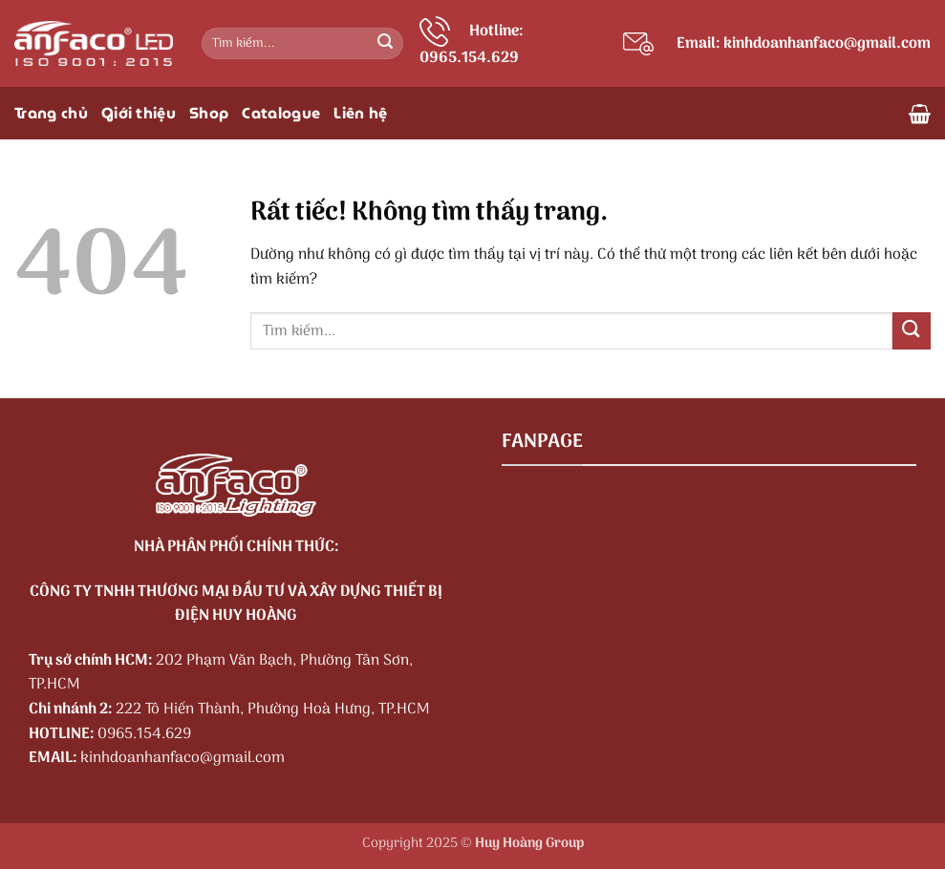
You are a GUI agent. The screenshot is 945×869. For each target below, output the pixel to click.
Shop (208, 113)
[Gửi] (385, 44)
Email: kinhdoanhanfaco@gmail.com (804, 44)
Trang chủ (51, 113)
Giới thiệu (138, 113)
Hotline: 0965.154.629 (471, 45)
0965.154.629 (144, 734)
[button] (920, 114)
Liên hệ (360, 113)
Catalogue (281, 113)
